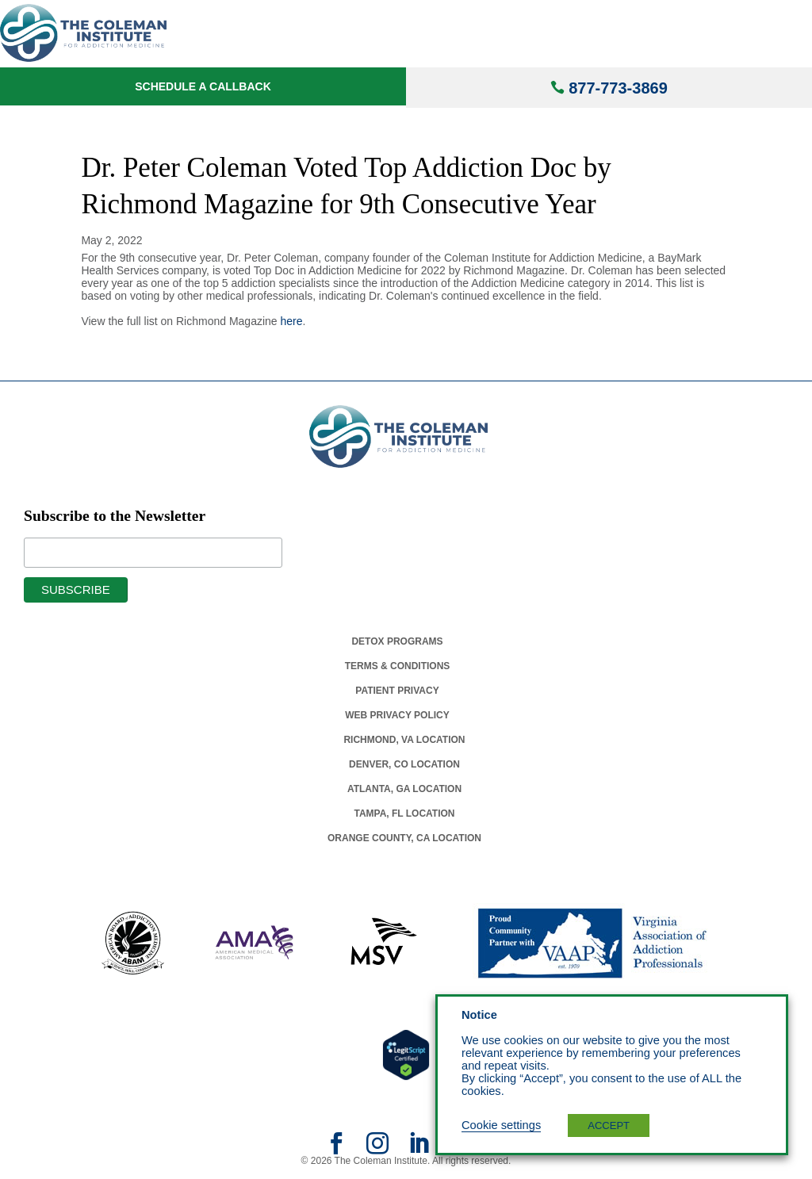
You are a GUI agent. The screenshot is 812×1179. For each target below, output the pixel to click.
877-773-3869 (618, 88)
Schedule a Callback (203, 86)
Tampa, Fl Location (404, 813)
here (292, 321)
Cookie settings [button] (501, 1125)
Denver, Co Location (404, 764)
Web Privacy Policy (397, 715)
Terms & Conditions (397, 666)
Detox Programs (396, 641)
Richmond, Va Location (404, 739)
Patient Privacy (397, 690)
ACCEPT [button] (609, 1125)
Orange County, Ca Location (404, 838)
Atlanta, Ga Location (404, 788)
